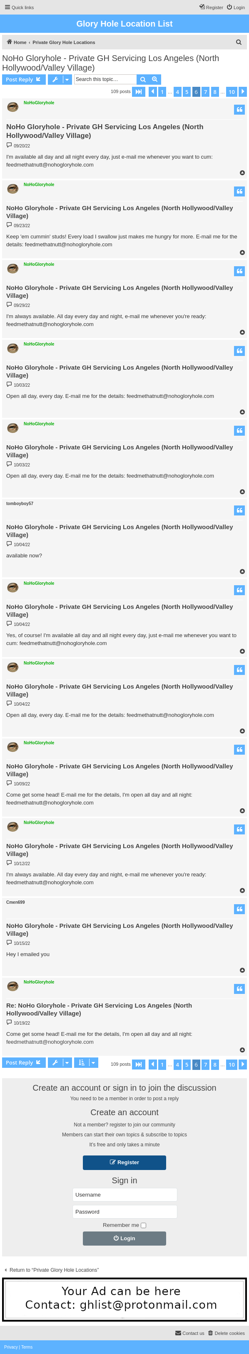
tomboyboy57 (19, 503)
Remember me (124, 1225)
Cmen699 (15, 902)
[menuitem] (235, 7)
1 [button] (162, 92)
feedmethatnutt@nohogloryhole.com (50, 1042)
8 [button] (215, 92)
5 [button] (186, 92)
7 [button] (205, 92)
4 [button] (177, 92)
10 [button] (232, 92)
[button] (138, 92)
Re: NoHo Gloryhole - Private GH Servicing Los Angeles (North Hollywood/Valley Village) (99, 1009)
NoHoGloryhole (39, 103)
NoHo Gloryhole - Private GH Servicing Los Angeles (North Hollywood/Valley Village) (110, 63)
